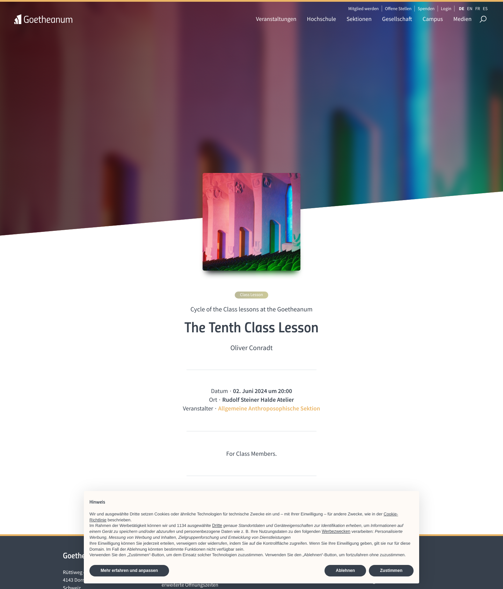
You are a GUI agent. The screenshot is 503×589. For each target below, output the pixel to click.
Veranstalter (198, 408)
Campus (433, 19)
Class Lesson (251, 294)
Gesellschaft (397, 19)
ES (485, 9)
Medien (462, 19)
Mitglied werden (363, 9)
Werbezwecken (336, 531)
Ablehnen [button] (345, 570)
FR (477, 9)
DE (461, 9)
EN (469, 9)
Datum (219, 390)
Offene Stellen (398, 9)
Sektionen (359, 19)
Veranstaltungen (276, 19)
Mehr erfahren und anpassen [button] (129, 570)
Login (446, 9)
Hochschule (321, 19)
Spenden (426, 9)
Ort (213, 399)
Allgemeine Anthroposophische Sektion (269, 408)
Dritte (217, 525)
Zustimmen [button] (391, 570)
